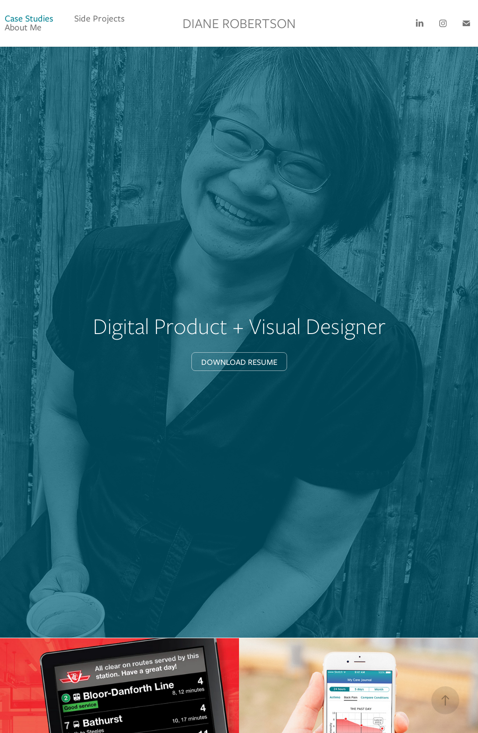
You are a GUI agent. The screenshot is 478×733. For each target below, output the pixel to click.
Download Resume (239, 362)
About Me (23, 27)
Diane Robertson (239, 23)
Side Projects (99, 18)
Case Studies (29, 18)
